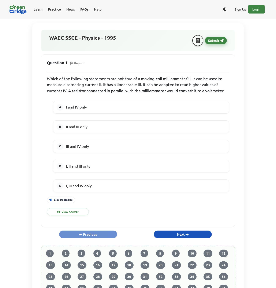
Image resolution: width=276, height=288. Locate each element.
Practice (54, 9)
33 (176, 276)
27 (82, 276)
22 (192, 265)
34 (192, 276)
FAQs (84, 9)
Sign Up (240, 9)
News (70, 9)
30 (129, 276)
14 (66, 265)
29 (113, 276)
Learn (38, 9)
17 (113, 265)
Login (256, 9)
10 (192, 253)
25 (50, 276)
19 (145, 265)
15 (82, 265)
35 (208, 276)
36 (223, 276)
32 (161, 276)
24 (223, 265)
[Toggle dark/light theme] (225, 9)
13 (50, 265)
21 (176, 265)
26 (66, 276)
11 (208, 253)
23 (208, 265)
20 (161, 265)
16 (98, 265)
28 (98, 276)
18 (129, 265)
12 (223, 253)
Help (98, 9)
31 (145, 276)
